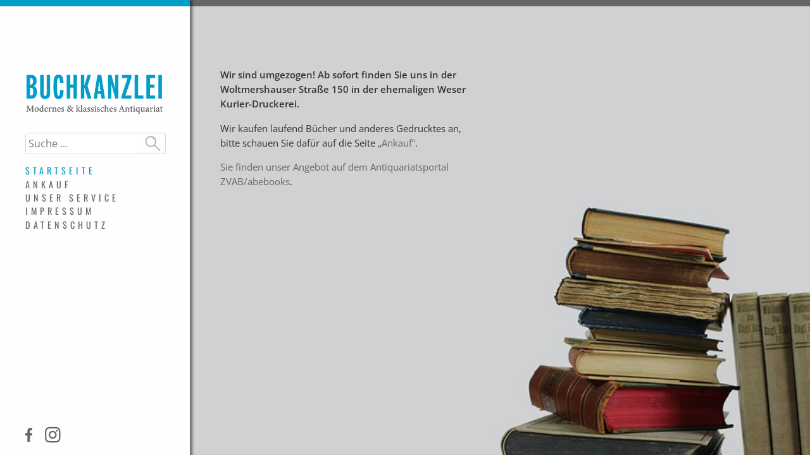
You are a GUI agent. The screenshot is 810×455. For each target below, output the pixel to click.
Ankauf (48, 184)
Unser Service (72, 197)
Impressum (59, 210)
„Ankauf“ (396, 143)
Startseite (60, 170)
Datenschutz (66, 224)
